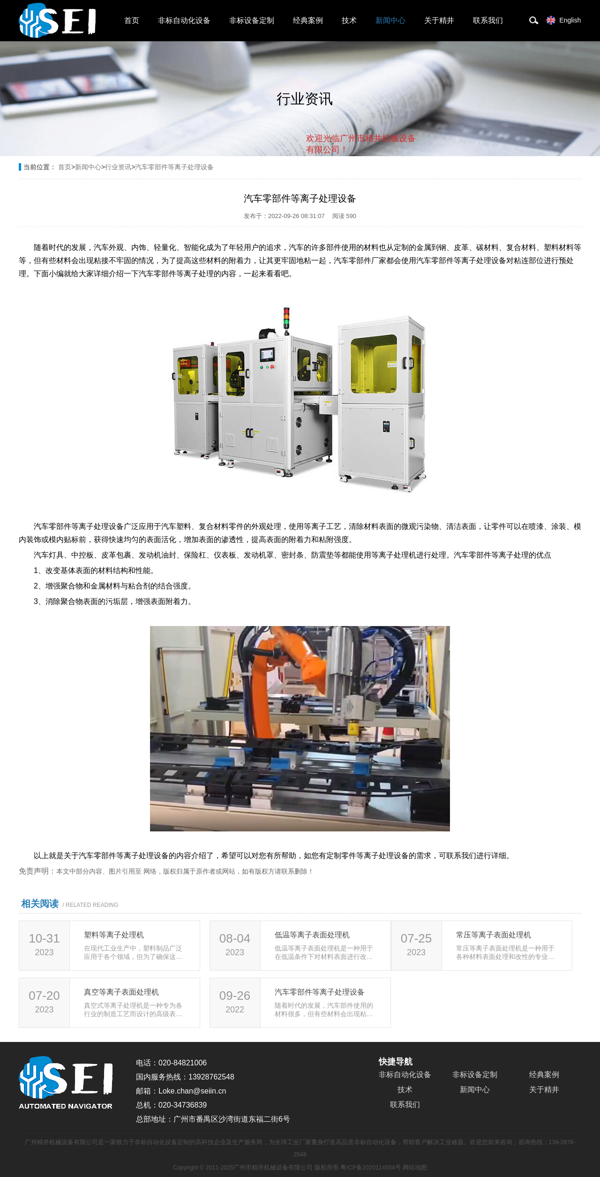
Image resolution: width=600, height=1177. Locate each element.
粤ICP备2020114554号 (370, 1167)
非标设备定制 (251, 20)
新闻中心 (390, 20)
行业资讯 (118, 167)
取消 (339, 188)
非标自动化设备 (184, 20)
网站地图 (415, 1167)
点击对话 (398, 188)
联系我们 (488, 20)
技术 (349, 20)
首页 (131, 20)
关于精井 (439, 20)
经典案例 (308, 20)
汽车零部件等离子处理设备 (174, 167)
